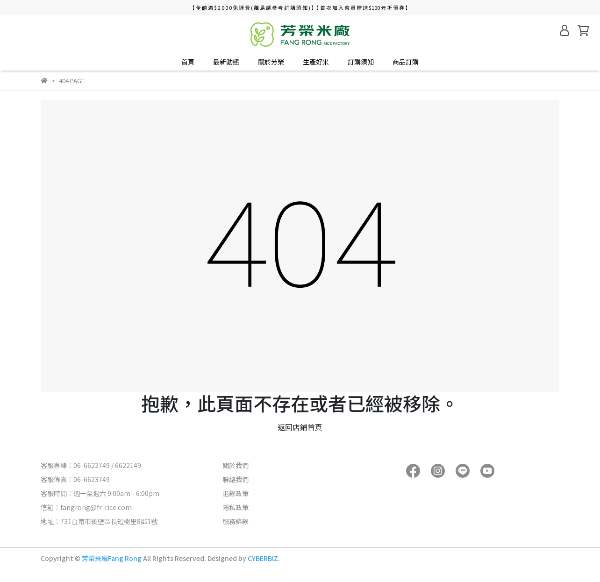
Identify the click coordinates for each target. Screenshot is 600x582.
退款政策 (235, 493)
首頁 (187, 61)
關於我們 (235, 465)
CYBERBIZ (263, 558)
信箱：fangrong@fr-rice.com (86, 507)
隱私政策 (235, 507)
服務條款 (235, 521)
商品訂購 (406, 61)
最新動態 (226, 61)
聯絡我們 (235, 479)
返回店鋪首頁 (300, 427)
